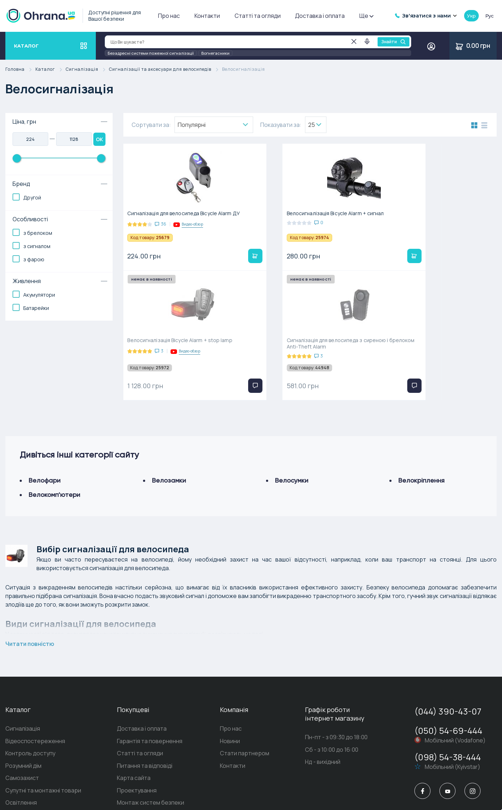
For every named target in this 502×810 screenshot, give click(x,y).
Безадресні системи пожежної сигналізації (151, 53)
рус (489, 16)
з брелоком (37, 232)
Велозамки (169, 393)
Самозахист (22, 692)
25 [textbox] (311, 125)
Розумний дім (23, 679)
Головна (20, 69)
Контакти (207, 16)
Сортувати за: (151, 124)
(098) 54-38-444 (447, 670)
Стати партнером (244, 667)
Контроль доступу (30, 667)
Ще (366, 16)
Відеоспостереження (35, 654)
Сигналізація (87, 69)
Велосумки (291, 393)
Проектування (137, 704)
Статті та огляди (258, 16)
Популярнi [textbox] (192, 125)
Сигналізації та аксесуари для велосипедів (165, 69)
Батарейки (36, 308)
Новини (230, 654)
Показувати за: (280, 124)
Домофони (20, 729)
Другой (32, 197)
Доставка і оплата (320, 16)
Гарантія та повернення (149, 654)
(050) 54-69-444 (448, 644)
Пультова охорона (142, 729)
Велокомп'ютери (54, 407)
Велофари (44, 393)
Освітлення (21, 717)
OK (99, 139)
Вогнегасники (215, 53)
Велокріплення (421, 393)
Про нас (169, 16)
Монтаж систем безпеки (150, 717)
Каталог (50, 69)
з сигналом (36, 246)
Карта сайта (134, 692)
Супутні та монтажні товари (43, 704)
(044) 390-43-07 (447, 624)
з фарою (33, 259)
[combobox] (214, 125)
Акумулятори (39, 294)
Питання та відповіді (144, 679)
